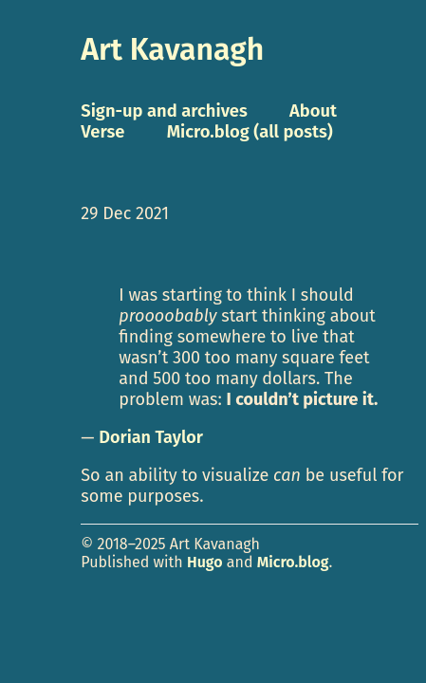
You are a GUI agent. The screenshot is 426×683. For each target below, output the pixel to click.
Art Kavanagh (172, 49)
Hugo (205, 562)
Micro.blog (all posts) (250, 131)
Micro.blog (293, 562)
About (313, 111)
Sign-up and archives (164, 111)
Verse (102, 131)
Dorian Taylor (151, 437)
